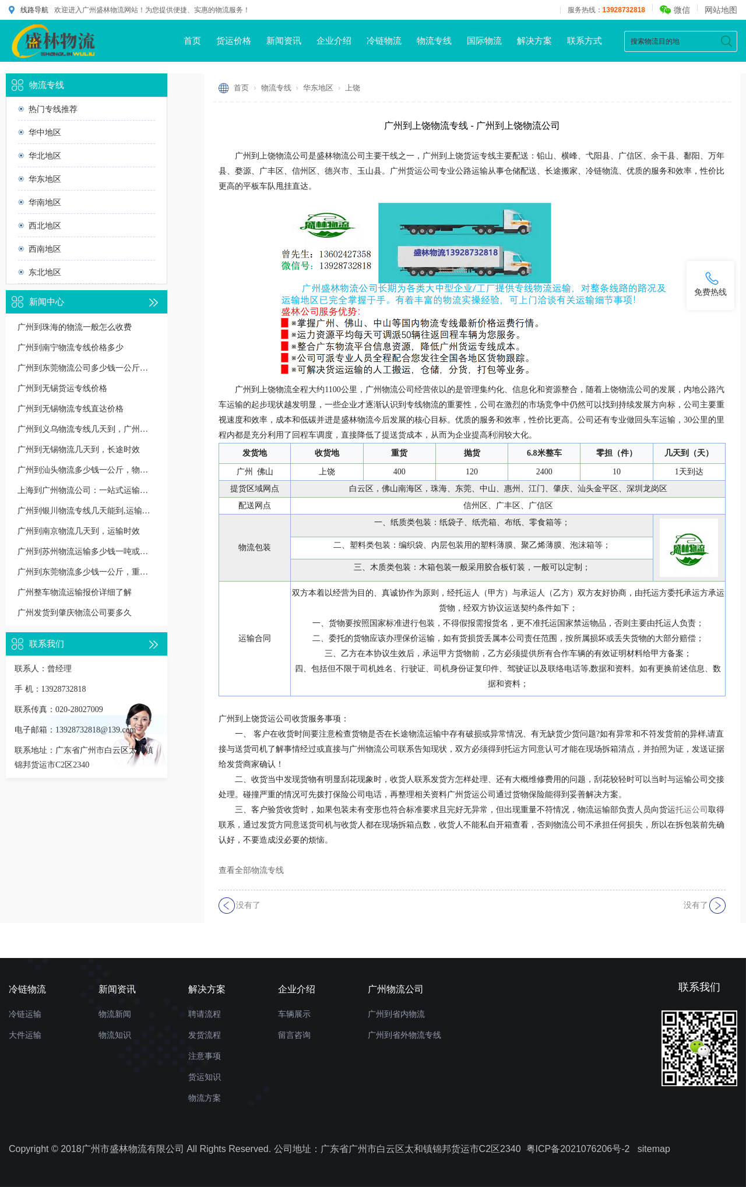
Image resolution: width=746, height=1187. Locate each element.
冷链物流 (384, 40)
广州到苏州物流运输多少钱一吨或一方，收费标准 (86, 551)
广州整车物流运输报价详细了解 (74, 592)
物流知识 (114, 1035)
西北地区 (45, 225)
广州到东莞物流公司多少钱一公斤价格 (86, 368)
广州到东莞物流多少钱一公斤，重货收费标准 (86, 572)
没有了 (248, 905)
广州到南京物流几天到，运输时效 (78, 531)
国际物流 (484, 40)
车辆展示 (294, 1014)
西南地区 (45, 248)
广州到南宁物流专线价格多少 (70, 347)
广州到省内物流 (396, 1014)
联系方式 (584, 40)
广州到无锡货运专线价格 (62, 388)
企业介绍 (333, 40)
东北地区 (45, 272)
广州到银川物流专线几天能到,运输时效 (86, 510)
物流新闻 (114, 1014)
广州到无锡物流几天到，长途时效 (78, 449)
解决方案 (534, 40)
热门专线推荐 (53, 109)
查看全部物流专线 (251, 870)
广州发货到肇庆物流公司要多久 (74, 612)
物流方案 (204, 1098)
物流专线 (434, 40)
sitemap (654, 1149)
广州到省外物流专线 (404, 1035)
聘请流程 (204, 1014)
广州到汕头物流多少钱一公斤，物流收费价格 (86, 470)
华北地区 (45, 155)
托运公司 (691, 809)
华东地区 (45, 179)
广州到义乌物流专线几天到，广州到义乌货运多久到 (86, 429)
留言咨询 (294, 1035)
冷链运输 (25, 1014)
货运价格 (233, 40)
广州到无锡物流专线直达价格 (70, 408)
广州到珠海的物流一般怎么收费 (74, 327)
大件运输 (25, 1035)
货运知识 (204, 1077)
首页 (192, 40)
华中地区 (45, 132)
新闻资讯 (283, 40)
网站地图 (721, 10)
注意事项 (204, 1056)
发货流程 (204, 1035)
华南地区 (45, 202)
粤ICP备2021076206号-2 (578, 1149)
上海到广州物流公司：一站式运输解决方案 (86, 490)
